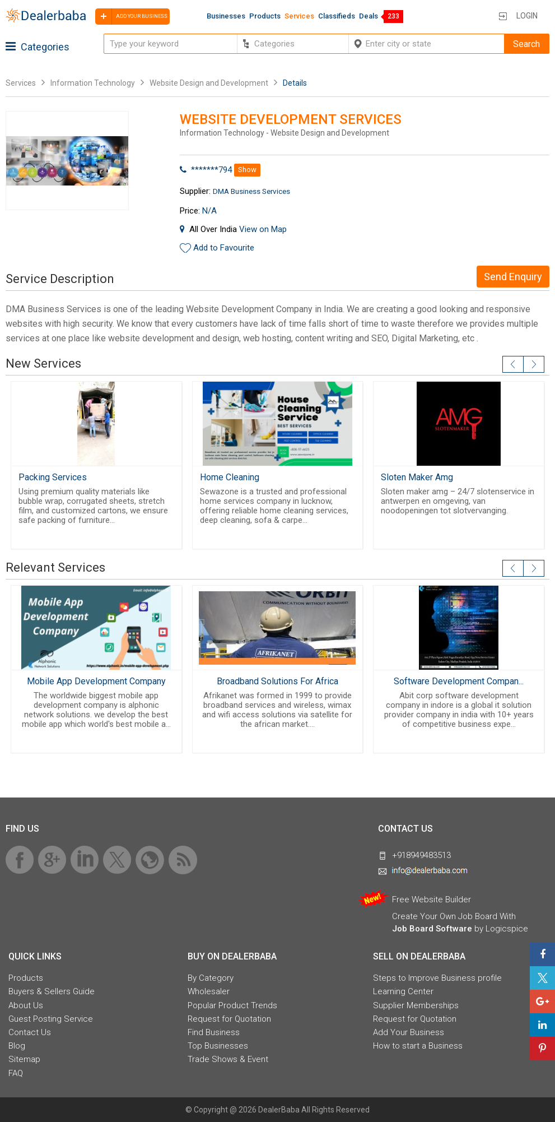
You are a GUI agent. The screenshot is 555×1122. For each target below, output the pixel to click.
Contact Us (29, 1032)
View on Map (263, 229)
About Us (25, 1005)
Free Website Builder (431, 899)
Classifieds (336, 16)
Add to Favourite (223, 248)
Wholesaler (209, 991)
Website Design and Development (209, 82)
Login (527, 15)
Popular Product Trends (232, 1005)
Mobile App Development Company (96, 681)
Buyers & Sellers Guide (51, 991)
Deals (368, 16)
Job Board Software (432, 929)
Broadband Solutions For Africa (277, 681)
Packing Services (52, 477)
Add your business (131, 16)
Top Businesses (218, 1046)
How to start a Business (418, 1046)
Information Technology (92, 82)
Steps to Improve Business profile (437, 978)
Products (265, 16)
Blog (16, 1046)
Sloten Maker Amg (417, 477)
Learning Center (403, 991)
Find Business (214, 1032)
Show (247, 169)
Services (299, 16)
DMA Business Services (251, 191)
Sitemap (24, 1059)
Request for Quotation (229, 1019)
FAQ (15, 1073)
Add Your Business (408, 1032)
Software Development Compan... (459, 681)
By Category (211, 978)
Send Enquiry (513, 276)
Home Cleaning (229, 477)
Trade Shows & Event (228, 1059)
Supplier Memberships (416, 1005)
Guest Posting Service (50, 1019)
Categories (37, 47)
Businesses (226, 16)
